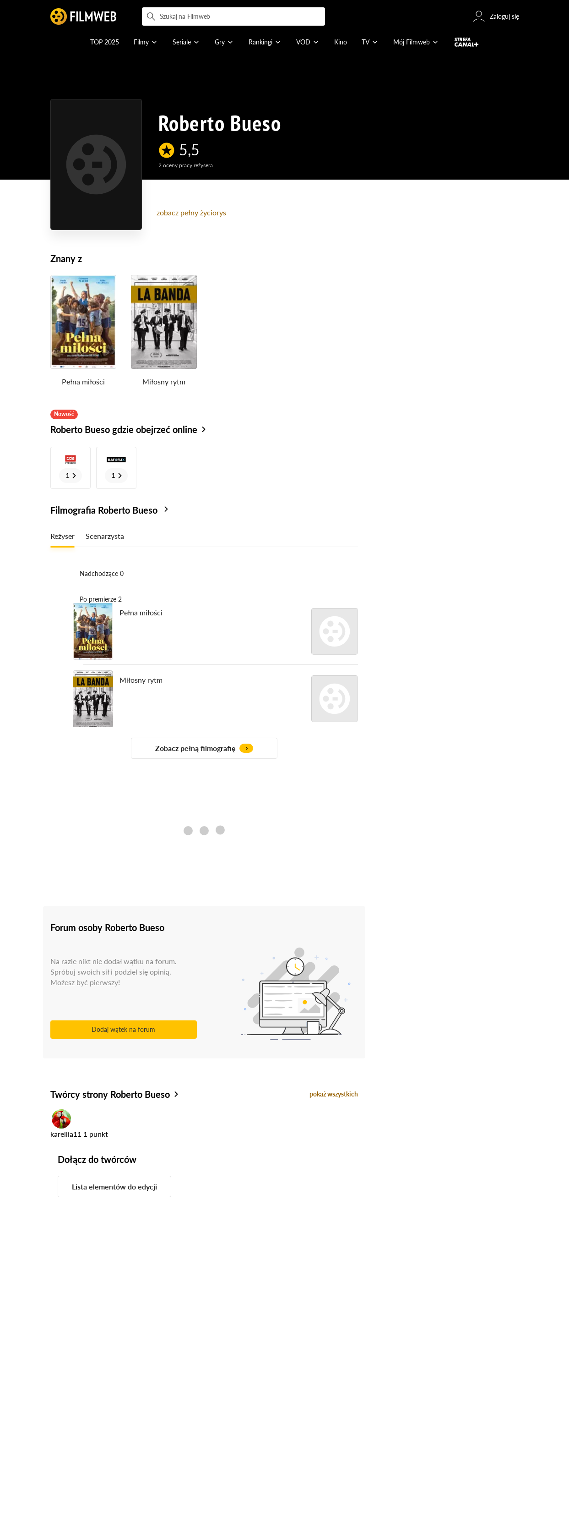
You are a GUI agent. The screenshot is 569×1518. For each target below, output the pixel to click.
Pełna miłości (83, 381)
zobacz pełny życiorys (191, 212)
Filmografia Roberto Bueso (110, 509)
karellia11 (65, 1133)
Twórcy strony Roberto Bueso (110, 1094)
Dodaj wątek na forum (123, 1029)
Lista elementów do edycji (114, 1186)
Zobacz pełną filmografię (204, 748)
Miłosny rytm (163, 381)
